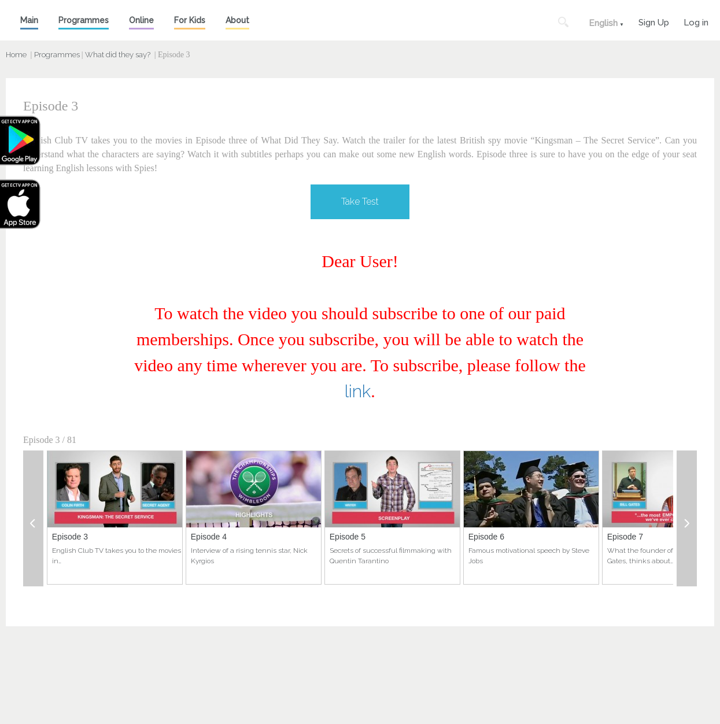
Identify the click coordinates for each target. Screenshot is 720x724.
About (237, 20)
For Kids (189, 20)
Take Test (360, 201)
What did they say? (117, 54)
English (603, 23)
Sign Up (653, 21)
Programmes (83, 20)
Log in (696, 21)
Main (29, 20)
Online (141, 20)
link (358, 391)
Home (16, 54)
